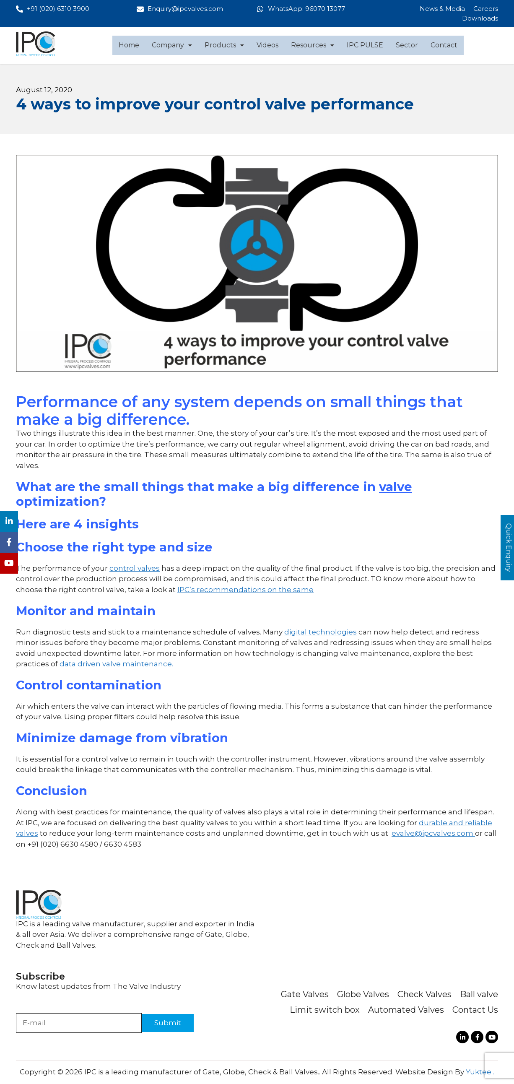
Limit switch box (325, 1010)
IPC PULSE (365, 45)
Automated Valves (406, 1010)
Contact (444, 45)
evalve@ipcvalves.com (432, 833)
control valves (134, 568)
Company (172, 45)
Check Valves (424, 994)
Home (129, 45)
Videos (267, 45)
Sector (407, 45)
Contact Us (475, 1010)
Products (224, 45)
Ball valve (479, 994)
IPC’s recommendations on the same (245, 589)
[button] (171, 45)
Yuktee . (480, 1072)
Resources (312, 45)
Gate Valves (305, 994)
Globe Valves (363, 994)
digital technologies (320, 632)
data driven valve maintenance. (115, 664)
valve (395, 486)
